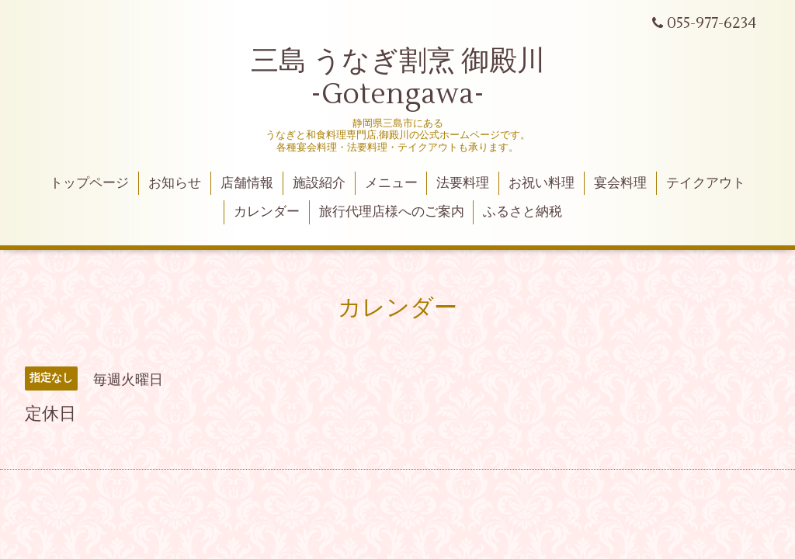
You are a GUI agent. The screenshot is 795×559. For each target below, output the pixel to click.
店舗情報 (246, 183)
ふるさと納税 (522, 211)
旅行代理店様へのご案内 (391, 211)
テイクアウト (705, 183)
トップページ (89, 183)
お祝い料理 (542, 183)
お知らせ (174, 183)
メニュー (391, 183)
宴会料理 (620, 183)
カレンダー (267, 211)
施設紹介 (319, 183)
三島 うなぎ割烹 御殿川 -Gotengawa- (398, 78)
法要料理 (462, 183)
